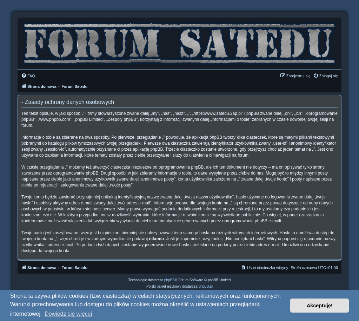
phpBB (169, 280)
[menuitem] (28, 76)
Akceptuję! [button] (320, 305)
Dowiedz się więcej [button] (68, 314)
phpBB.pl (205, 286)
